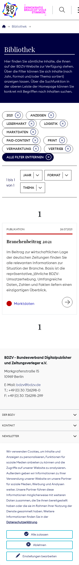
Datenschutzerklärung (21, 522)
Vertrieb (59, 149)
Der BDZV (8, 414)
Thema (28, 188)
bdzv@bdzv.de (28, 384)
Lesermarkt (20, 124)
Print (56, 140)
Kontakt (8, 425)
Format (53, 175)
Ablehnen (39, 545)
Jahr (27, 175)
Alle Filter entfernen (29, 157)
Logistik (55, 124)
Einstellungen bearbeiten (40, 556)
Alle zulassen (39, 534)
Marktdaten (21, 132)
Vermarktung (23, 149)
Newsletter (10, 436)
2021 (14, 115)
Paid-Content (22, 140)
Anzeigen (42, 115)
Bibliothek (19, 26)
